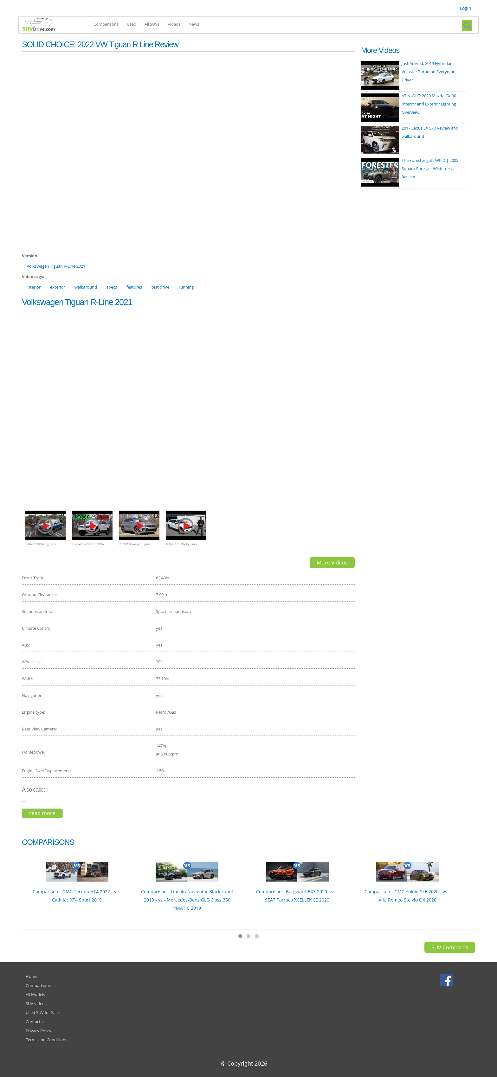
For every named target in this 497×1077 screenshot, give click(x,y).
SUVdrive (42, 25)
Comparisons (106, 24)
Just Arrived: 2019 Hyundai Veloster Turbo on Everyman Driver (428, 72)
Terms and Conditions (46, 1039)
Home (31, 976)
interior (34, 287)
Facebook (447, 980)
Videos (174, 24)
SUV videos (36, 1003)
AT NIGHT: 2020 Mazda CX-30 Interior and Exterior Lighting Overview (429, 104)
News (194, 24)
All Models (35, 994)
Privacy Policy (38, 1031)
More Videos (332, 562)
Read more (46, 813)
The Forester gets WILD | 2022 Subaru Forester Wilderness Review (430, 168)
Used (131, 24)
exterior (57, 287)
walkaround (85, 287)
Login (465, 8)
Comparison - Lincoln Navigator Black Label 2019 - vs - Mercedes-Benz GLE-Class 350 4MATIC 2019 (187, 900)
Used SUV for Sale (42, 1012)
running (186, 287)
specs (111, 287)
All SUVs (152, 24)
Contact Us (36, 1021)
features (134, 287)
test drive (160, 287)
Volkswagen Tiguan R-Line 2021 (56, 266)
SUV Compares (449, 947)
